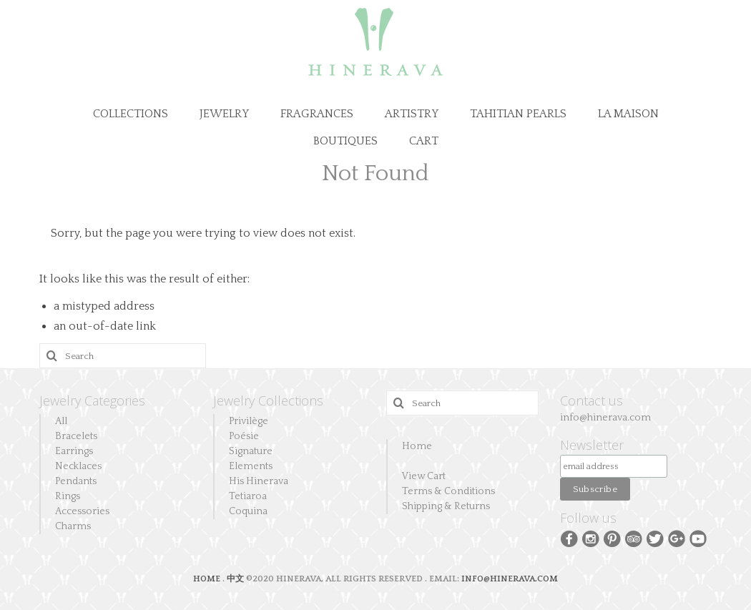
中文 (235, 579)
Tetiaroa (248, 496)
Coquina (248, 511)
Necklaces (78, 466)
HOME (207, 579)
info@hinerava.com (605, 417)
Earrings (74, 451)
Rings (67, 496)
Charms (73, 526)
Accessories (82, 511)
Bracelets (76, 436)
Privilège (248, 421)
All (61, 421)
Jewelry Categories (92, 400)
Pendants (76, 481)
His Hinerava (258, 481)
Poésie (244, 436)
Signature (251, 451)
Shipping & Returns (446, 506)
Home (417, 446)
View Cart (424, 476)
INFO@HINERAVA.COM (509, 579)
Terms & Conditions (448, 491)
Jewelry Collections (268, 400)
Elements (251, 466)
